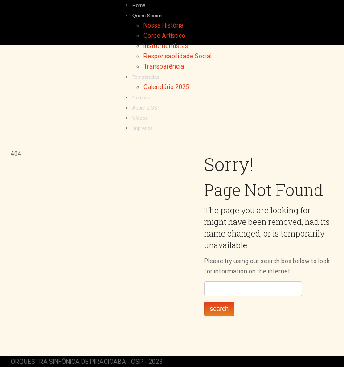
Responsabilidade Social (177, 56)
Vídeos (139, 118)
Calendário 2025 (166, 86)
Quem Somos (147, 15)
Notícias (141, 97)
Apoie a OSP (146, 107)
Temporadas (146, 77)
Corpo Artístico (164, 35)
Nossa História (163, 25)
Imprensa (142, 128)
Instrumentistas (165, 45)
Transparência (163, 66)
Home (138, 5)
